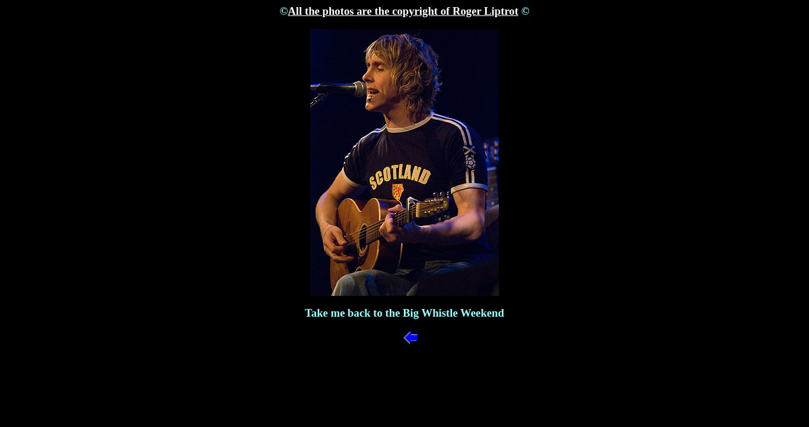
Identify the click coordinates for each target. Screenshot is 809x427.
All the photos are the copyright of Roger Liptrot (403, 11)
